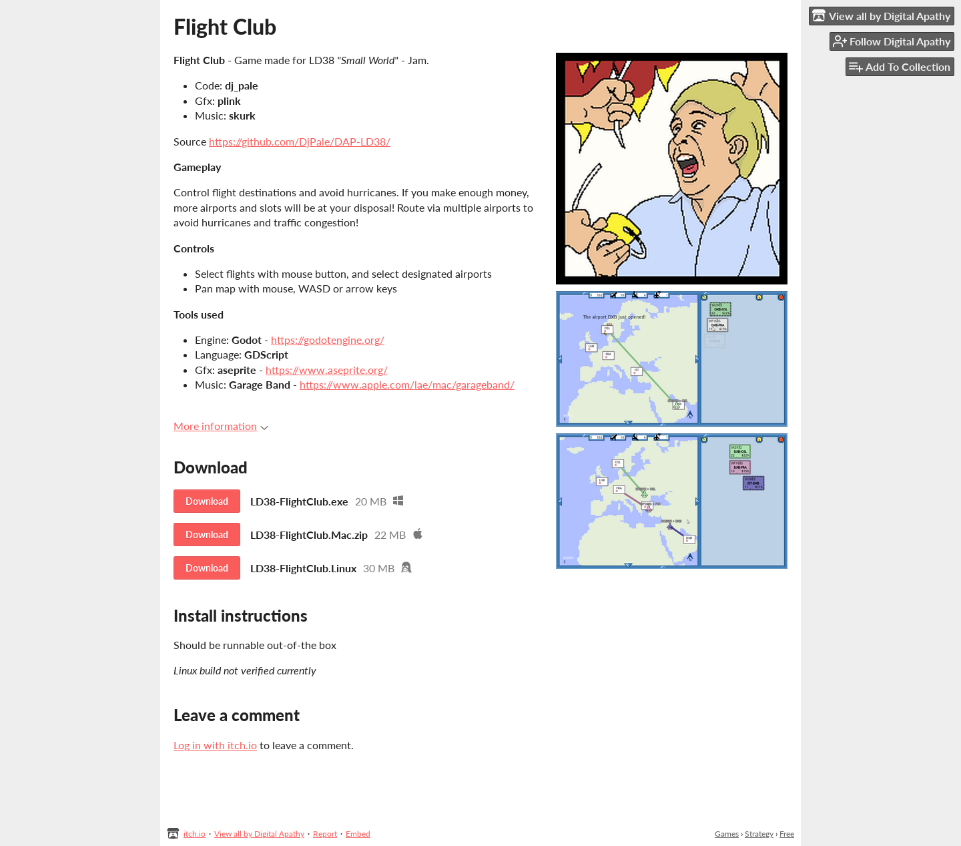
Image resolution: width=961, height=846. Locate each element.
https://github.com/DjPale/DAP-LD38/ (299, 141)
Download (207, 501)
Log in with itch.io (215, 744)
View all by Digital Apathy (259, 834)
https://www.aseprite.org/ (327, 369)
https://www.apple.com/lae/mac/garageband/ (407, 384)
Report (325, 834)
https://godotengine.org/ (327, 339)
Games (727, 834)
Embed (358, 834)
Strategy (759, 834)
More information (221, 425)
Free (786, 834)
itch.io (195, 834)
